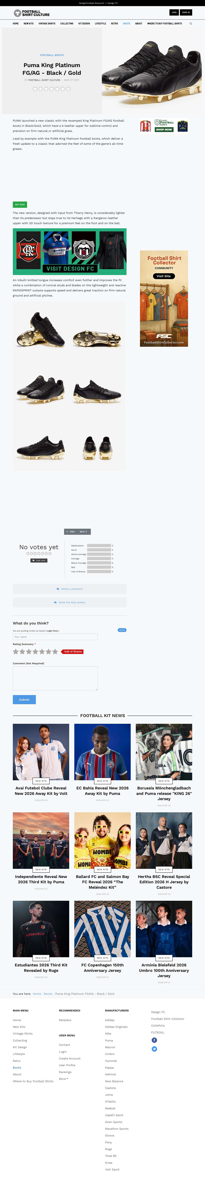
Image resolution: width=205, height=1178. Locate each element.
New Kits (41, 781)
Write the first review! (69, 602)
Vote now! (39, 560)
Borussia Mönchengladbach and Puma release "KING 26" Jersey (164, 793)
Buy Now (20, 204)
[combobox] (191, 23)
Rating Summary (24, 644)
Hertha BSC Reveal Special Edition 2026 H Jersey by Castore (164, 882)
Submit (24, 699)
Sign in (186, 12)
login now (52, 631)
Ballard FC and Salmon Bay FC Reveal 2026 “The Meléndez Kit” (102, 882)
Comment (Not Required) (28, 663)
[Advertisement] (70, 176)
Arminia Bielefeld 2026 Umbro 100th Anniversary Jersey (164, 970)
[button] (70, 1078)
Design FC (113, 3)
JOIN (174, 12)
